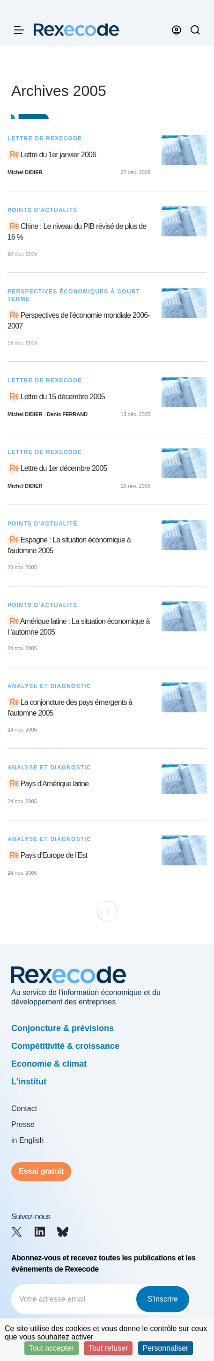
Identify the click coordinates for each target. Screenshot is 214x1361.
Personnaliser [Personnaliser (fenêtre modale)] (166, 1348)
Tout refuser (108, 1348)
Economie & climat (49, 1063)
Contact (24, 1108)
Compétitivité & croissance (65, 1046)
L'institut (28, 1081)
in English (27, 1140)
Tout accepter (51, 1348)
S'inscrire (163, 1299)
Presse (23, 1124)
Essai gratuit (41, 1171)
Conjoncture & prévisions (62, 1028)
